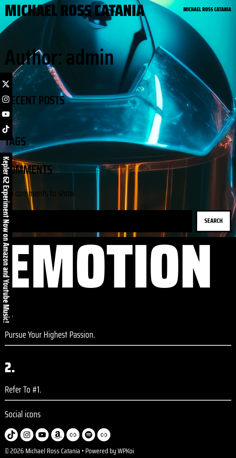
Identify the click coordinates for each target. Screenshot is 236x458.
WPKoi (126, 451)
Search (213, 221)
